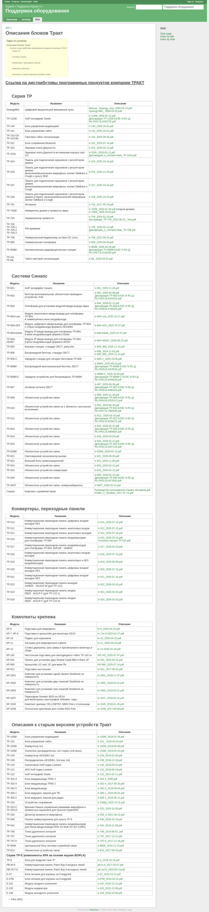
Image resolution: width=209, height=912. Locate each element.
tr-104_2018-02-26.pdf (110, 755)
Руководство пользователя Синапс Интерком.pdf (122, 490)
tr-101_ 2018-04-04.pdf (110, 741)
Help (35, 1)
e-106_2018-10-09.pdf (110, 893)
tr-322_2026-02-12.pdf (101, 147)
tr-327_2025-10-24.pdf (101, 185)
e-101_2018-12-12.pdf (110, 883)
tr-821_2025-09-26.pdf (107, 456)
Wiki (37, 19)
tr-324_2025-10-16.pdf (101, 161)
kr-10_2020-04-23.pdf (109, 638)
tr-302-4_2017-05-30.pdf (111, 783)
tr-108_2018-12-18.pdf (110, 760)
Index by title (167, 36)
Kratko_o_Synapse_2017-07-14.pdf (114, 492)
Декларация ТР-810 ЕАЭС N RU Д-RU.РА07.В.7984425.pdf (114, 409)
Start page (165, 33)
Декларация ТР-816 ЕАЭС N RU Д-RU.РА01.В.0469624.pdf (114, 430)
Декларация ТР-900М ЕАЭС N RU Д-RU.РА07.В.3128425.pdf (110, 251)
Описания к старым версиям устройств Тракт (30, 74)
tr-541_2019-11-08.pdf (110, 825)
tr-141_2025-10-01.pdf (101, 130)
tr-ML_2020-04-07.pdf (101, 258)
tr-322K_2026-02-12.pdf (102, 152)
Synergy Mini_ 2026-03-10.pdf (105, 111)
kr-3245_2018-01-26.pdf (111, 704)
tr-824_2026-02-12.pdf (107, 465)
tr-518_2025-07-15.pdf (110, 554)
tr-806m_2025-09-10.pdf (108, 363)
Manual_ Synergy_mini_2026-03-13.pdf (110, 108)
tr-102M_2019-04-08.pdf (111, 746)
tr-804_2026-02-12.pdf (107, 303)
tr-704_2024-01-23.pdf (101, 216)
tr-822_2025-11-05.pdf (107, 460)
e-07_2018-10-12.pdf (109, 874)
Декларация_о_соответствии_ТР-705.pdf (112, 230)
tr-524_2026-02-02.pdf (110, 599)
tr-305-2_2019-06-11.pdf (111, 797)
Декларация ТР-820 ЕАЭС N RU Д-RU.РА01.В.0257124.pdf (114, 445)
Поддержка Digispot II (29, 6)
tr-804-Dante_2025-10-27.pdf (110, 333)
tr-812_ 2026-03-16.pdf (107, 415)
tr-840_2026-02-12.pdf (107, 475)
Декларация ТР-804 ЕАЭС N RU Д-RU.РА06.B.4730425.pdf (114, 307)
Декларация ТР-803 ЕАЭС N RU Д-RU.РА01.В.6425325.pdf (114, 297)
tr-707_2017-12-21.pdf (110, 836)
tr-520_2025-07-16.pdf (110, 569)
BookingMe (26, 1)
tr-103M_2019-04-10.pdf (111, 750)
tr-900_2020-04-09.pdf (101, 242)
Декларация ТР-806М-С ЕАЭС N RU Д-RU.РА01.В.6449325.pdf (117, 378)
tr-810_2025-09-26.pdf (107, 405)
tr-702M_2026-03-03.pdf (102, 212)
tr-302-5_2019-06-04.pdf (111, 788)
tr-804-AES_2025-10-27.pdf (110, 325)
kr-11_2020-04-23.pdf (109, 643)
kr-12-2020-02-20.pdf (109, 649)
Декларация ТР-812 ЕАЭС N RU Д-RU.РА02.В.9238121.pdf (114, 420)
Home (7, 1)
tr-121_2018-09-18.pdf (110, 769)
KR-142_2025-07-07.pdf (111, 655)
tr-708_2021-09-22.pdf (101, 237)
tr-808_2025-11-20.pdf (107, 394)
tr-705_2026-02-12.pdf (101, 227)
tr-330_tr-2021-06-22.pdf (111, 814)
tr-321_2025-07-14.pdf (101, 143)
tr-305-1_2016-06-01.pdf (111, 793)
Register (199, 1)
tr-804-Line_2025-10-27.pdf (110, 316)
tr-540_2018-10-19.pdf (110, 819)
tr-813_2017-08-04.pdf (110, 850)
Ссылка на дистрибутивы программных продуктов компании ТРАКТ (38, 48)
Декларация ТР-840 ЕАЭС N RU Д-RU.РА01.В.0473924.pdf (114, 479)
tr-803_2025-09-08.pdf (107, 292)
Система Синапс (18, 57)
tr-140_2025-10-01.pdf (101, 126)
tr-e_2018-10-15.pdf (108, 860)
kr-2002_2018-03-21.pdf (111, 683)
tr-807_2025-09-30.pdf (107, 384)
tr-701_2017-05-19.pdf (101, 204)
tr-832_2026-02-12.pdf (107, 470)
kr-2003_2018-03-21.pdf (111, 690)
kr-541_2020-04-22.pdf (110, 660)
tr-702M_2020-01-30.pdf (102, 209)
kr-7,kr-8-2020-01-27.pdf (111, 633)
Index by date (167, 39)
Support (10, 6)
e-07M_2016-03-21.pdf (110, 879)
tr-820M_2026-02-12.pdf (108, 451)
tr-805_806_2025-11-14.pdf (110, 346)
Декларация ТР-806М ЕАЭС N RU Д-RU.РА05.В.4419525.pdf (115, 368)
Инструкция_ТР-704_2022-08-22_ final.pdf (112, 219)
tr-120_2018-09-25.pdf (110, 765)
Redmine (94, 910)
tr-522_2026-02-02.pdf (110, 584)
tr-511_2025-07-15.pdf (110, 528)
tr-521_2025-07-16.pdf (110, 577)
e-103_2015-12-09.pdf (110, 888)
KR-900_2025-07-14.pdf (111, 664)
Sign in (190, 1)
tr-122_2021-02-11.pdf (110, 774)
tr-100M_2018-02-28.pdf (111, 736)
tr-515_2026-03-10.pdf (110, 537)
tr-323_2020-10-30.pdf (110, 808)
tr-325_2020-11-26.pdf (101, 171)
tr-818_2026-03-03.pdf (107, 436)
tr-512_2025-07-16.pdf (110, 533)
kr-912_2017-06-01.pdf (110, 669)
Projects (16, 1)
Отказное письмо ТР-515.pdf (114, 540)
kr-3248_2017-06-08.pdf (111, 708)
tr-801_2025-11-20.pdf (107, 288)
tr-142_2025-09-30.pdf (101, 137)
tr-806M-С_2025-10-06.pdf (109, 374)
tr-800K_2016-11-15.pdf (111, 845)
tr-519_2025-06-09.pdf (110, 561)
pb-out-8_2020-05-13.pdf (111, 869)
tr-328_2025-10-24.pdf (101, 197)
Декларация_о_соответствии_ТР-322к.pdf (112, 155)
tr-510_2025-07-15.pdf (110, 522)
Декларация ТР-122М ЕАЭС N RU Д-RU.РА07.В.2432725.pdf (110, 120)
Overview (11, 19)
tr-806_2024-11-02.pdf (107, 351)
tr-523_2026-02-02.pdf (110, 592)
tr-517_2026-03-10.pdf (110, 546)
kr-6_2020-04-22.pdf (109, 629)
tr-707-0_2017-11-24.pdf (111, 841)
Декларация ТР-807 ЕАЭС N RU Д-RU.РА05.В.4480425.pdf (114, 389)
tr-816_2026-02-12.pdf (107, 426)
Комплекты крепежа (19, 69)
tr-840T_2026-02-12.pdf (108, 485)
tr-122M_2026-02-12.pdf (102, 115)
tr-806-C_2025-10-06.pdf (108, 358)
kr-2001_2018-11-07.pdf (111, 675)
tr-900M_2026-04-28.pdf (102, 247)
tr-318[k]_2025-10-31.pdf (111, 802)
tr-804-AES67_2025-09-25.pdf (111, 340)
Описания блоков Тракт (19, 45)
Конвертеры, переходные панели (25, 63)
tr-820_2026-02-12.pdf (107, 441)
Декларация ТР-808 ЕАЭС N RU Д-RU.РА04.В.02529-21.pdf (114, 399)
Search (130, 7)
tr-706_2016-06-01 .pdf (110, 831)
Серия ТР (15, 51)
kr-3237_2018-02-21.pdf (111, 698)
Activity (26, 19)
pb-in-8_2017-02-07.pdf (110, 864)
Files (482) (17, 899)
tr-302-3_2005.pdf (107, 779)
